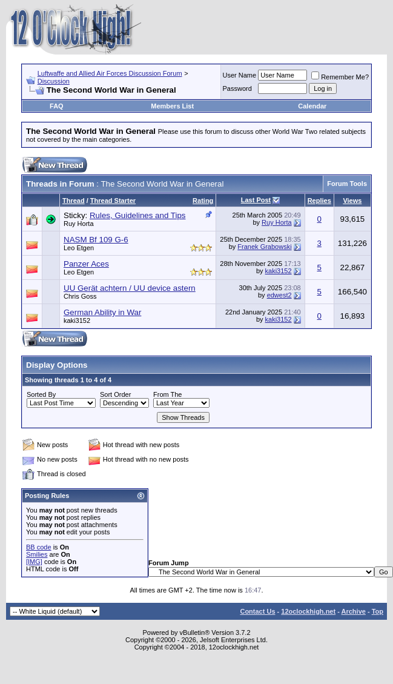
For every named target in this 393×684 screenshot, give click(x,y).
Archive (354, 611)
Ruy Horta (79, 223)
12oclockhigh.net (308, 611)
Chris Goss (80, 296)
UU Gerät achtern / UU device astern (130, 288)
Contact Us (257, 611)
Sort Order (115, 394)
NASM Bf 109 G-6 (96, 239)
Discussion (54, 81)
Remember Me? (340, 77)
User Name (240, 75)
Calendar (312, 106)
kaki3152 (278, 270)
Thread (73, 200)
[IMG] (34, 561)
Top (377, 611)
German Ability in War (102, 312)
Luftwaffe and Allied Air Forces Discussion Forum (110, 73)
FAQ (57, 106)
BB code (38, 547)
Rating (203, 200)
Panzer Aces (86, 263)
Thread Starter (113, 200)
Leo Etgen (79, 247)
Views (352, 200)
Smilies (36, 554)
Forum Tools (347, 183)
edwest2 (279, 295)
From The (167, 394)
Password (237, 88)
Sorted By (41, 394)
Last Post (256, 200)
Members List (172, 106)
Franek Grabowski (264, 246)
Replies (319, 200)
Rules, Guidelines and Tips (138, 215)
